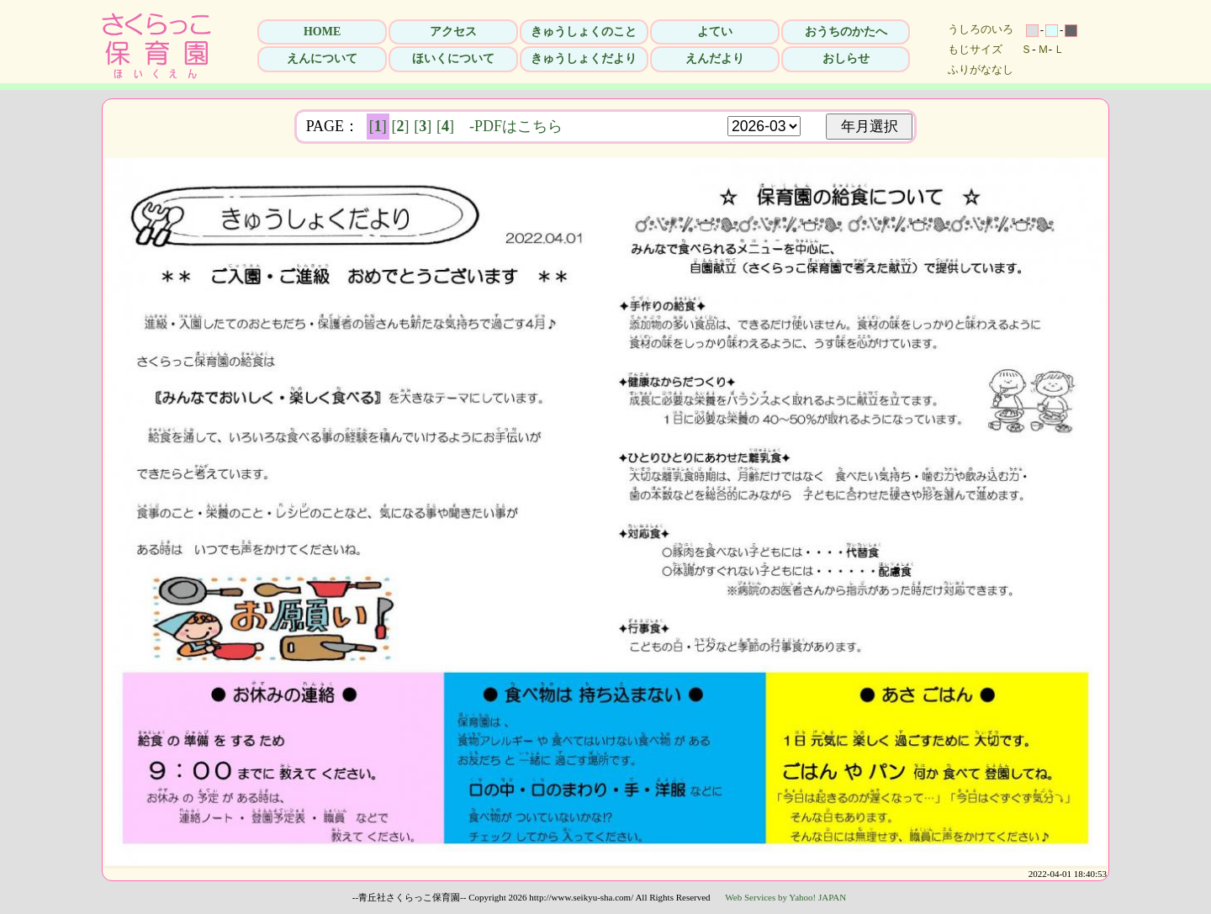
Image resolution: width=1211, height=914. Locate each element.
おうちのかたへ (846, 31)
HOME (322, 31)
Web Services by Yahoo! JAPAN (785, 897)
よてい (714, 31)
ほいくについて (453, 58)
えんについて (322, 58)
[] (378, 126)
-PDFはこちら (516, 126)
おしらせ (846, 58)
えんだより (714, 58)
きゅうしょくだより (584, 58)
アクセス (453, 31)
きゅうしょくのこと (584, 31)
